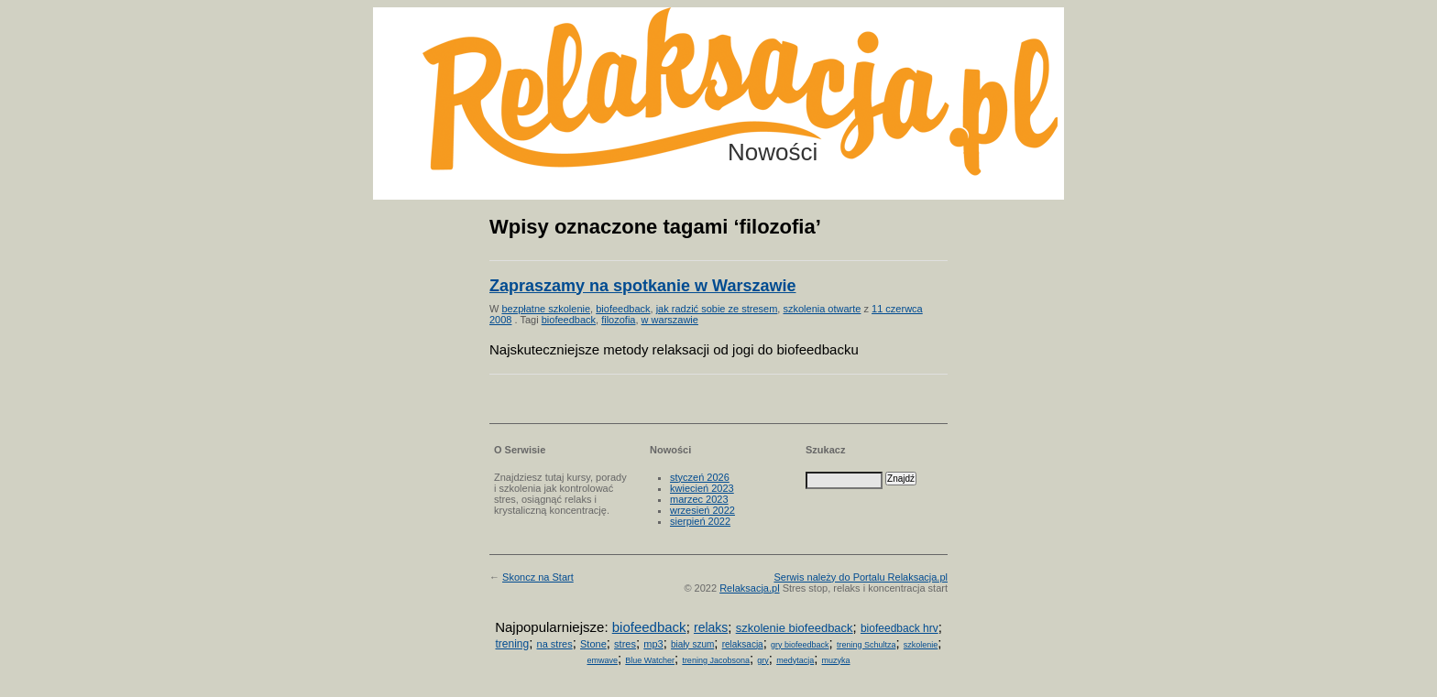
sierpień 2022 (700, 521)
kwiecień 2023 (702, 488)
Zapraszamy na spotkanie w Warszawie (642, 286)
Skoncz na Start (538, 577)
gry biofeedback (800, 644)
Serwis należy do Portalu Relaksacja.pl (860, 577)
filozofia (618, 319)
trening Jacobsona (716, 660)
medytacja (795, 660)
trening (512, 643)
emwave (602, 660)
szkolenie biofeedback (794, 628)
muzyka (836, 660)
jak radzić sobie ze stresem (717, 308)
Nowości (772, 152)
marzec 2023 (699, 499)
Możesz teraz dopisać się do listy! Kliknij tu (1362, 77)
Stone (593, 643)
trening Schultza (866, 644)
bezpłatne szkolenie (545, 308)
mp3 (653, 643)
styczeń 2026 (699, 477)
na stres (555, 643)
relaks (711, 627)
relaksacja (742, 644)
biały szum (692, 644)
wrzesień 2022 (702, 510)
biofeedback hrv (899, 628)
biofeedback (623, 308)
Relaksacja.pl (749, 588)
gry (763, 660)
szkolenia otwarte (822, 308)
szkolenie (921, 644)
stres (625, 643)
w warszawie (670, 319)
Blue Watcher (650, 660)
